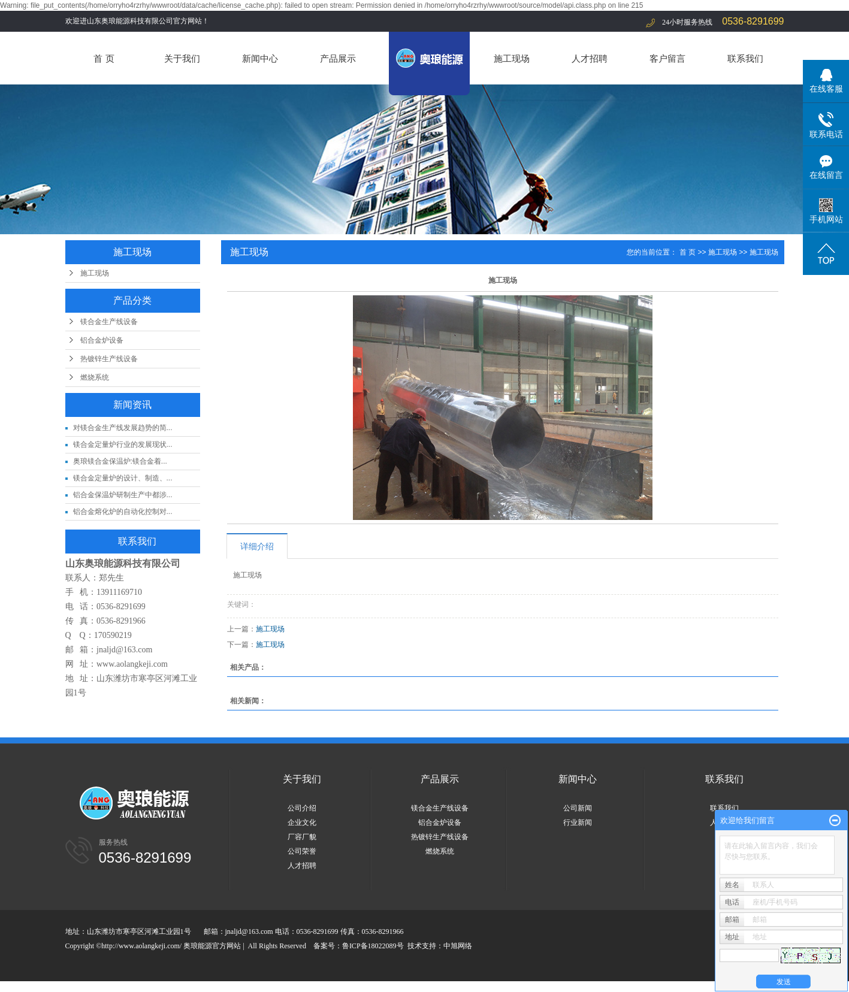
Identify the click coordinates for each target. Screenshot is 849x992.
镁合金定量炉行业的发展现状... (123, 444)
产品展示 (338, 58)
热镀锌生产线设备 (109, 359)
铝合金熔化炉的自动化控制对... (123, 511)
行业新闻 (577, 822)
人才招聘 (590, 58)
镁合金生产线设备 (109, 321)
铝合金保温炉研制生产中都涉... (123, 495)
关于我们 (182, 58)
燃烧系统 (94, 377)
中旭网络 (457, 946)
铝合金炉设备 (101, 340)
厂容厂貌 (302, 837)
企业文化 (302, 822)
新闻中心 (260, 58)
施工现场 (512, 58)
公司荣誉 (302, 851)
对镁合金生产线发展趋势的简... (123, 428)
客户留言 (667, 58)
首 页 (103, 58)
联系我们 (745, 58)
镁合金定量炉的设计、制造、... (123, 478)
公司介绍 (302, 808)
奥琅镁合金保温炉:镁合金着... (120, 461)
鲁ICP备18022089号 (373, 946)
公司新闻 (577, 808)
